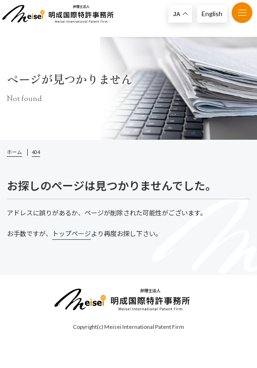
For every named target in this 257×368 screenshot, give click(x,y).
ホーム (14, 152)
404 (36, 152)
